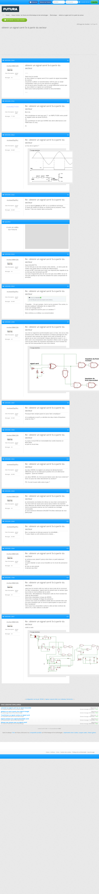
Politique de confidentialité (79, 752)
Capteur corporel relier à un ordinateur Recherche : (59, 699)
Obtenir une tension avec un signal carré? (14, 722)
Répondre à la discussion (14, 20)
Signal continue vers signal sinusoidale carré (15, 719)
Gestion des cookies (65, 752)
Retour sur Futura (45, 2)
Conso (57, 752)
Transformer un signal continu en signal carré (15, 715)
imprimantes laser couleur (71, 732)
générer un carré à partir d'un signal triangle (15, 711)
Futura (47, 752)
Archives (52, 752)
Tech (13, 732)
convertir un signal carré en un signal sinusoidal (16, 708)
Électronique (53, 15)
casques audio (83, 732)
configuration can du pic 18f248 (35, 699)
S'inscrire (33, 2)
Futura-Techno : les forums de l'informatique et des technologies (30, 15)
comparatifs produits (36, 732)
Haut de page (90, 752)
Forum (8, 15)
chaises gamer (92, 732)
